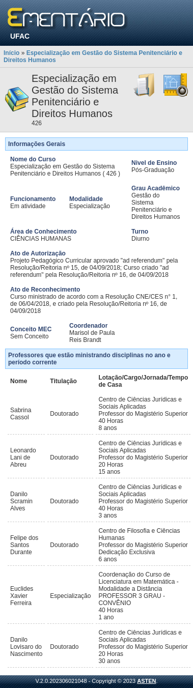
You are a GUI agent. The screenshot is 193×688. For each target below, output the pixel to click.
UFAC (20, 36)
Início (11, 52)
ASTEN (146, 681)
